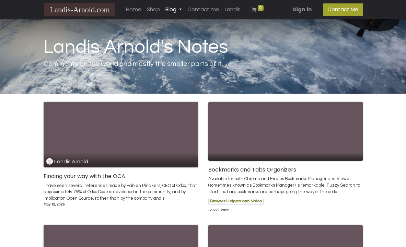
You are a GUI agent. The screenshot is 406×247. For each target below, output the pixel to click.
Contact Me (342, 9)
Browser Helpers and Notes (236, 201)
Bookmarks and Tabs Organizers (252, 169)
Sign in (302, 9)
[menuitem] (133, 9)
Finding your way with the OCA (84, 176)
